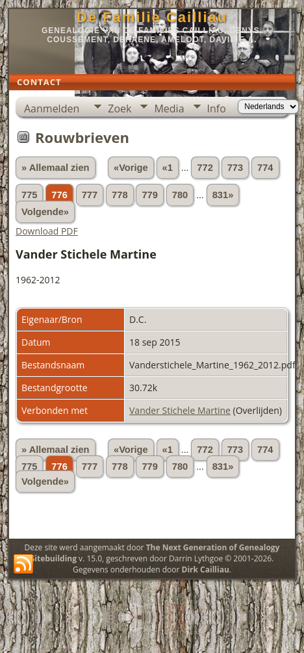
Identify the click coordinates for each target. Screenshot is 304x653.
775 (29, 195)
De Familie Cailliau (152, 17)
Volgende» (45, 212)
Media (169, 108)
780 (180, 195)
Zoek (119, 108)
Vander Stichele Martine (180, 410)
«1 (167, 167)
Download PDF (47, 231)
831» (223, 195)
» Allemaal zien (55, 167)
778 (119, 195)
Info (216, 108)
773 (235, 167)
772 (204, 167)
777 (89, 195)
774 (265, 167)
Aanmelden (51, 108)
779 (149, 195)
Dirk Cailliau (205, 569)
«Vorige (131, 167)
